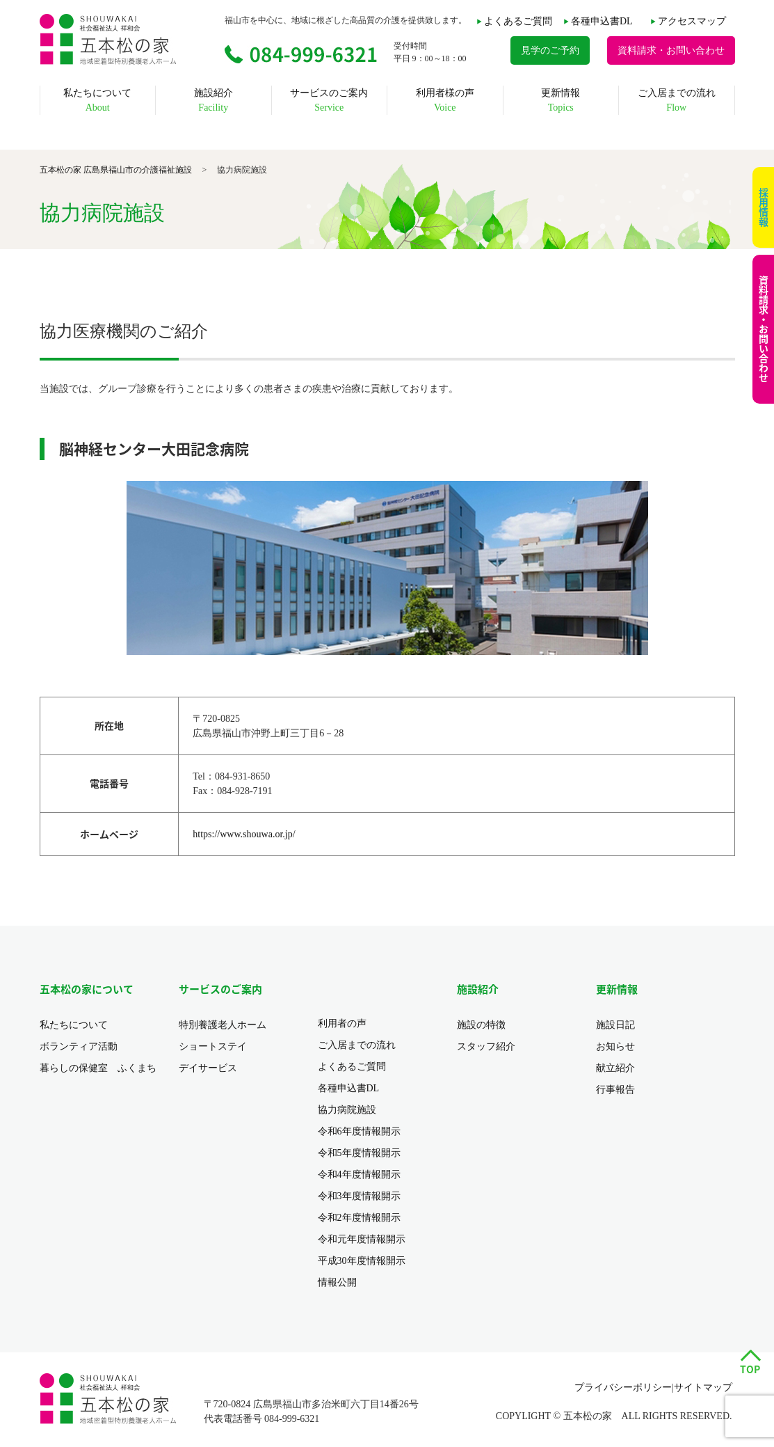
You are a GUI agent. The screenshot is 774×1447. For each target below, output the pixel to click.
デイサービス (208, 1068)
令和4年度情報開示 (359, 1174)
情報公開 (337, 1282)
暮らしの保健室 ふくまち (98, 1068)
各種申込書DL (602, 21)
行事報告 (615, 1089)
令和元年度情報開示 (361, 1239)
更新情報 (560, 100)
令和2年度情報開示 (359, 1217)
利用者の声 (342, 1023)
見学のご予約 (550, 50)
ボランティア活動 (79, 1046)
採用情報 (764, 207)
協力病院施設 (347, 1110)
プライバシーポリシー (623, 1387)
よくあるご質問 (518, 21)
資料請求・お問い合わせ (764, 329)
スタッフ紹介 (486, 1046)
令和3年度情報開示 (359, 1196)
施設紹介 (213, 100)
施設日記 (615, 1025)
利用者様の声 (445, 100)
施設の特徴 (481, 1025)
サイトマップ (703, 1387)
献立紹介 (615, 1068)
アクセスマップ (692, 21)
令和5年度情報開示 (359, 1153)
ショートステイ (213, 1046)
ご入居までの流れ (677, 100)
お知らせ (615, 1046)
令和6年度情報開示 (359, 1131)
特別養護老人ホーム (222, 1025)
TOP (750, 1369)
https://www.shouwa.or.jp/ (244, 834)
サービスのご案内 (329, 100)
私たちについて (97, 100)
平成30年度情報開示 (361, 1261)
